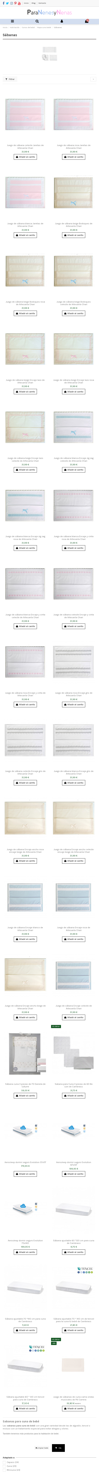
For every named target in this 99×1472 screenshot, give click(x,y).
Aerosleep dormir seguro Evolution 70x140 (25, 1241)
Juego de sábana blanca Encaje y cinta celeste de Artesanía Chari (25, 616)
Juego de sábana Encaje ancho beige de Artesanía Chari (25, 1007)
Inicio (26, 3)
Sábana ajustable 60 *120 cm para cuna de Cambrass (73, 1241)
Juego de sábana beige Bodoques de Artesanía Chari (73, 224)
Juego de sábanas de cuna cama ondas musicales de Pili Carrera (73, 1398)
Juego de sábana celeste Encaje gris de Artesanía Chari (25, 772)
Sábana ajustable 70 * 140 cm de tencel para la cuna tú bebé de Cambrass (73, 1320)
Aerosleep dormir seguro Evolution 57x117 (25, 1162)
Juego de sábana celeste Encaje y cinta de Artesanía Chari (73, 616)
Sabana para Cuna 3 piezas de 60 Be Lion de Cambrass (74, 1085)
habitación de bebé (50, 1434)
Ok (58, 1448)
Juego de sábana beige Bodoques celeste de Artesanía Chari (74, 303)
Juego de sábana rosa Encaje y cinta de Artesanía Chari (25, 694)
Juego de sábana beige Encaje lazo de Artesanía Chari (25, 381)
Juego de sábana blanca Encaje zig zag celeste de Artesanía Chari (73, 459)
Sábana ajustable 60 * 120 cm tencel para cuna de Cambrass (25, 1398)
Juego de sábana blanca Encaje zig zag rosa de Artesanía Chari (25, 537)
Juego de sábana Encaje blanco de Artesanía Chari (25, 928)
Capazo (13, 1462)
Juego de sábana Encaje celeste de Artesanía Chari (74, 1007)
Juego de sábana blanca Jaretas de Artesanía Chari (25, 224)
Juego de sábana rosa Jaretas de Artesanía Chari (74, 146)
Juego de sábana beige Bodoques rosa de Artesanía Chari (25, 303)
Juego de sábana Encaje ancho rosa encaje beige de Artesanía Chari (25, 850)
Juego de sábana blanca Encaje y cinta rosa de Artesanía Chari (73, 537)
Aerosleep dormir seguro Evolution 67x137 (73, 1163)
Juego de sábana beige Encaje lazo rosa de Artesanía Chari (73, 381)
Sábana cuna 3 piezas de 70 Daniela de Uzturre (25, 1085)
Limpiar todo (41, 1448)
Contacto (42, 3)
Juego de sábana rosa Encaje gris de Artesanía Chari (73, 694)
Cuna (12, 1466)
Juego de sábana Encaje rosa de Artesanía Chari (73, 928)
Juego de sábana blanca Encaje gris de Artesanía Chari (73, 772)
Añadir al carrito (25, 157)
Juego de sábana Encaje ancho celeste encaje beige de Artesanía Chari (74, 850)
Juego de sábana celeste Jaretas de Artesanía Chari (25, 146)
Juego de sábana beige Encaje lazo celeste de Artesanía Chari (25, 459)
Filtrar (10, 79)
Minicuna (13, 1470)
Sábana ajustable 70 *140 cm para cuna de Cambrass (25, 1320)
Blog (34, 3)
